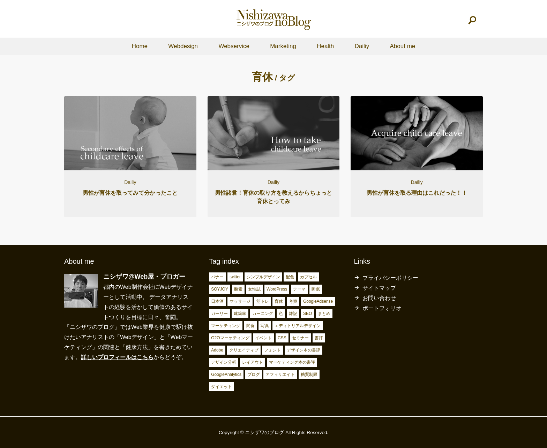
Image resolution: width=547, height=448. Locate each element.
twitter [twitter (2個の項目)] (235, 277)
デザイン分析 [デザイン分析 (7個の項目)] (223, 362)
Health (325, 46)
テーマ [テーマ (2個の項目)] (299, 289)
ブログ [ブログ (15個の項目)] (253, 374)
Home (140, 46)
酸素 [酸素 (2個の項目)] (238, 289)
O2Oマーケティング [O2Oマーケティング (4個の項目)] (230, 337)
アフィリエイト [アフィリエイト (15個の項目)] (280, 374)
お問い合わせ (379, 298)
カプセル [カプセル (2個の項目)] (308, 277)
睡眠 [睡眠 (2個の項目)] (316, 289)
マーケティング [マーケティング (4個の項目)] (225, 325)
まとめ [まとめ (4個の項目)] (324, 313)
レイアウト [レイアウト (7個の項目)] (252, 362)
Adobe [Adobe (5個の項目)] (217, 350)
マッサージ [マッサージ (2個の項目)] (240, 301)
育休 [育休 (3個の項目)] (279, 301)
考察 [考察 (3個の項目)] (293, 301)
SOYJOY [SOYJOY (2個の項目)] (219, 289)
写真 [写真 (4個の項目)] (265, 325)
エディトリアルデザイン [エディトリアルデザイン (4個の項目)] (298, 325)
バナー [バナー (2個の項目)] (217, 277)
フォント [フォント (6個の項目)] (272, 350)
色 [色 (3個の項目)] (281, 313)
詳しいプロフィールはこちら (117, 357)
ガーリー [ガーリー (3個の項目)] (219, 313)
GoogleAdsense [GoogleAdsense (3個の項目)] (318, 301)
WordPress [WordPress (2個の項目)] (277, 289)
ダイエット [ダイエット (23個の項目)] (221, 386)
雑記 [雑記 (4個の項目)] (293, 313)
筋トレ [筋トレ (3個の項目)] (262, 301)
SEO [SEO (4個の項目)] (307, 313)
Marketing (283, 46)
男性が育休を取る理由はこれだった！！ (417, 193)
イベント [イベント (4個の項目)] (263, 337)
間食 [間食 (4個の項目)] (250, 325)
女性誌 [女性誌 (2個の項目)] (254, 289)
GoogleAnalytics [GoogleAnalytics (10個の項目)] (226, 374)
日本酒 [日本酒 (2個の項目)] (217, 301)
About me (402, 46)
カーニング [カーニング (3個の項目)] (262, 313)
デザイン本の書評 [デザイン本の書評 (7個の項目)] (303, 350)
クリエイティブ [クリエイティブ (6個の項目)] (243, 350)
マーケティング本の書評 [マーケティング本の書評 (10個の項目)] (292, 362)
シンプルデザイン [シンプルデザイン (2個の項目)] (263, 277)
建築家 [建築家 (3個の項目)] (240, 313)
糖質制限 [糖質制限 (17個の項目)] (309, 374)
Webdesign (183, 46)
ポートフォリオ (382, 308)
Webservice (233, 46)
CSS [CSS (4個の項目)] (282, 337)
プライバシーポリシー (390, 278)
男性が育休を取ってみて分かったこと (130, 193)
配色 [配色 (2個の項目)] (290, 277)
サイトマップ (379, 288)
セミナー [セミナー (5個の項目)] (300, 337)
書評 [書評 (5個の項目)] (319, 337)
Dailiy (362, 46)
